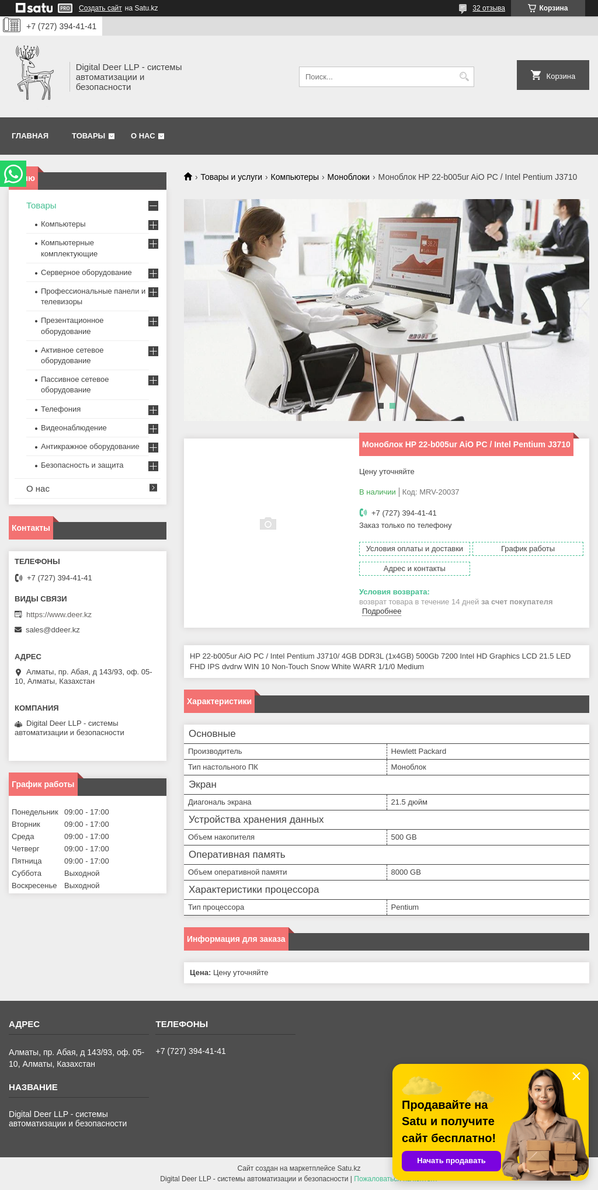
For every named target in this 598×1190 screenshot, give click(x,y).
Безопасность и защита (82, 465)
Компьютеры (295, 177)
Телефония (61, 409)
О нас (143, 135)
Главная (30, 135)
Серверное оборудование (86, 272)
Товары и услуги (231, 177)
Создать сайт (100, 8)
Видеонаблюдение (74, 427)
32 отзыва (488, 8)
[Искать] (464, 77)
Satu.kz (348, 1168)
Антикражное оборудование (90, 446)
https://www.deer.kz (59, 614)
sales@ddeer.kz (53, 629)
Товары (88, 135)
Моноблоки (349, 177)
